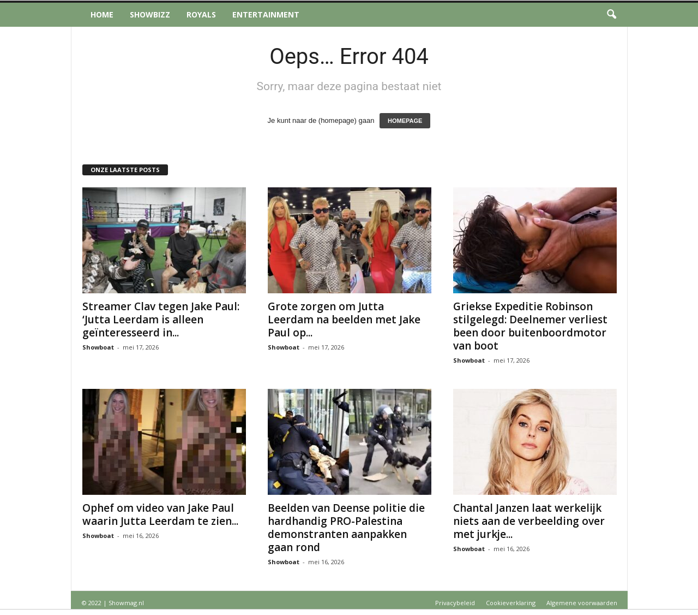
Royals (201, 14)
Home (102, 14)
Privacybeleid (455, 603)
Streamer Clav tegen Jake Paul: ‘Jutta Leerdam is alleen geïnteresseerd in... (160, 319)
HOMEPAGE (405, 120)
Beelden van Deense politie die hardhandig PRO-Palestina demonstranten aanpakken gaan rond (346, 527)
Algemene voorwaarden (581, 603)
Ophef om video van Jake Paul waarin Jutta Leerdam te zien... (160, 514)
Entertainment (265, 14)
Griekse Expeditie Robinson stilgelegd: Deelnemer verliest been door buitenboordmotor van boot (530, 326)
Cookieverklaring (510, 603)
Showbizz (150, 14)
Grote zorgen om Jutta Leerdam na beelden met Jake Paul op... (344, 319)
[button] (611, 15)
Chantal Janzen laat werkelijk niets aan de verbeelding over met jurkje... (529, 521)
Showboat (98, 347)
